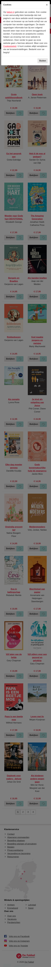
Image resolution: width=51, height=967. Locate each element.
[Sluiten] (47, 4)
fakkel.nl (10, 12)
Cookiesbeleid (9, 46)
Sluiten (42, 61)
